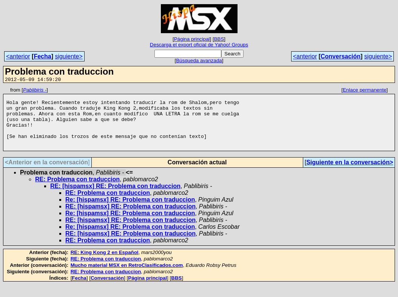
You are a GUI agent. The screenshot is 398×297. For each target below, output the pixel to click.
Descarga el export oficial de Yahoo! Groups (199, 44)
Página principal (192, 39)
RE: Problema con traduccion (77, 191)
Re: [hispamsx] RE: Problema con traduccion (130, 212)
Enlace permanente (365, 91)
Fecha (42, 56)
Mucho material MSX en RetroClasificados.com (127, 277)
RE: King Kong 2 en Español (105, 265)
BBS (219, 39)
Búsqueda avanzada (199, 60)
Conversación (341, 56)
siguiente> (68, 56)
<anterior (18, 56)
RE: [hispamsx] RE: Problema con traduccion (115, 198)
